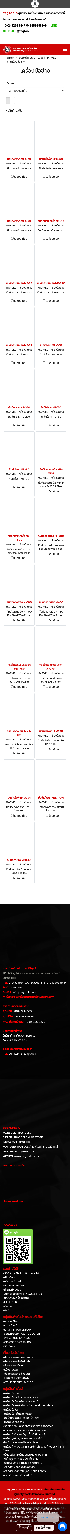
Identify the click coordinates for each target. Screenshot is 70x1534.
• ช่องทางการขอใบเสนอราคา (18, 1357)
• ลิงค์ (6, 1310)
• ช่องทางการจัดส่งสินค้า (16, 1374)
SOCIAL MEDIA (11, 1128)
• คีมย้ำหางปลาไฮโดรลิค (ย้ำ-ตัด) (21, 1418)
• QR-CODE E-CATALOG (17, 1342)
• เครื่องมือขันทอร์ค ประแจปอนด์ (20, 1401)
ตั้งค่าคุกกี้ (24, 1527)
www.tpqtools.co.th (27, 1156)
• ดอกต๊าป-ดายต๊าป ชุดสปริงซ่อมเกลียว (24, 1471)
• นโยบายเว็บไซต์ (12, 1282)
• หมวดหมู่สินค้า (11, 1321)
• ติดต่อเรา (8, 1306)
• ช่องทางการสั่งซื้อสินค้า (16, 1361)
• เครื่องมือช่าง (11, 1393)
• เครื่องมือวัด (10, 1410)
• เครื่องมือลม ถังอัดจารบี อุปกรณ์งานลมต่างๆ (28, 1406)
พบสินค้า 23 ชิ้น (14, 111)
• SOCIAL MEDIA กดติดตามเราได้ (21, 1273)
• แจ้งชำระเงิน (10, 1370)
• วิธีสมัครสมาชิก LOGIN (16, 1378)
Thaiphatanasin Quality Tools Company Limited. (39, 1491)
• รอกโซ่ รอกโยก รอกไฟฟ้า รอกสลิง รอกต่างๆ (28, 1426)
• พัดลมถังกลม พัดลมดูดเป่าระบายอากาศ (25, 1455)
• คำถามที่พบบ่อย (12, 1290)
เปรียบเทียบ (20, 177)
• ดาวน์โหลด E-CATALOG (17, 1338)
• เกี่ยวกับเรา (9, 1277)
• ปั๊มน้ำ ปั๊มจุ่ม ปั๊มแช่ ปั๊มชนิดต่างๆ (20, 1443)
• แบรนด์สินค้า (10, 1326)
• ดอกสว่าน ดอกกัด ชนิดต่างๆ (19, 1467)
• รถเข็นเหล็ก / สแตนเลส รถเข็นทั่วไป (22, 1463)
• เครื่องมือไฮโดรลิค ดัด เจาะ (18, 1414)
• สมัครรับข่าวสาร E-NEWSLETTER (22, 1294)
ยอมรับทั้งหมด (44, 1527)
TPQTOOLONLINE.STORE (28, 1137)
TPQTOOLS (24, 1133)
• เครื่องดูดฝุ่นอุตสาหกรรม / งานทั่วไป (23, 1438)
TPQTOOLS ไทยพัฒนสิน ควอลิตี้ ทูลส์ (37, 1147)
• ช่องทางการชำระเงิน (14, 1366)
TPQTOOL (24, 1142)
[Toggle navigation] (65, 49)
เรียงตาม (11, 84)
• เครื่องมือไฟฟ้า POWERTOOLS (20, 1397)
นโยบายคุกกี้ (26, 1520)
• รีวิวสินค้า (9, 1346)
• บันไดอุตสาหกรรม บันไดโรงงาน (20, 1459)
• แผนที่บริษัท (10, 1302)
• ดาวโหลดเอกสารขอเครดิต (18, 1382)
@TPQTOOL (28, 1151)
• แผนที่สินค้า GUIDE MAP (17, 1330)
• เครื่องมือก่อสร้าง (13, 1422)
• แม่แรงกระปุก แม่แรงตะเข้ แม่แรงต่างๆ (24, 1430)
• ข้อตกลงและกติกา (13, 1286)
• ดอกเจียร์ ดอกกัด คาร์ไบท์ (17, 1475)
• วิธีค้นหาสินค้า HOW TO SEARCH (21, 1334)
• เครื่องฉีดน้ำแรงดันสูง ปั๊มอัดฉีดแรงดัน (24, 1434)
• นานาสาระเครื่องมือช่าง (16, 1298)
